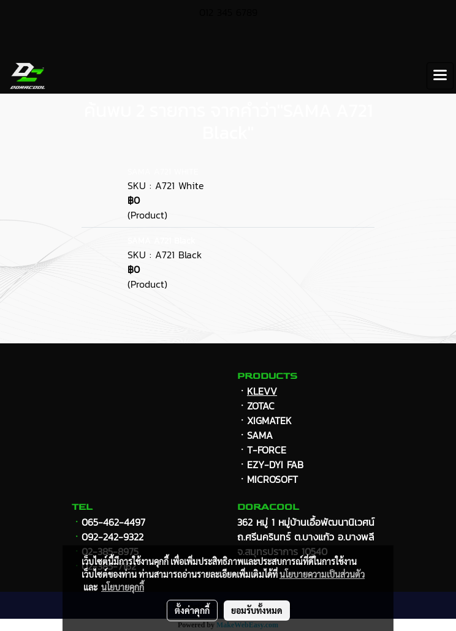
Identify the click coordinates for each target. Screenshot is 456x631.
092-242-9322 (112, 536)
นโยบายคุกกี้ (122, 586)
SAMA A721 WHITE (163, 171)
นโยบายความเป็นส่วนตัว (322, 574)
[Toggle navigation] (440, 75)
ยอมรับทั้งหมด (257, 610)
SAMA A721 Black (161, 240)
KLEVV (262, 391)
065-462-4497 (113, 522)
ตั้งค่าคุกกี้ (192, 610)
